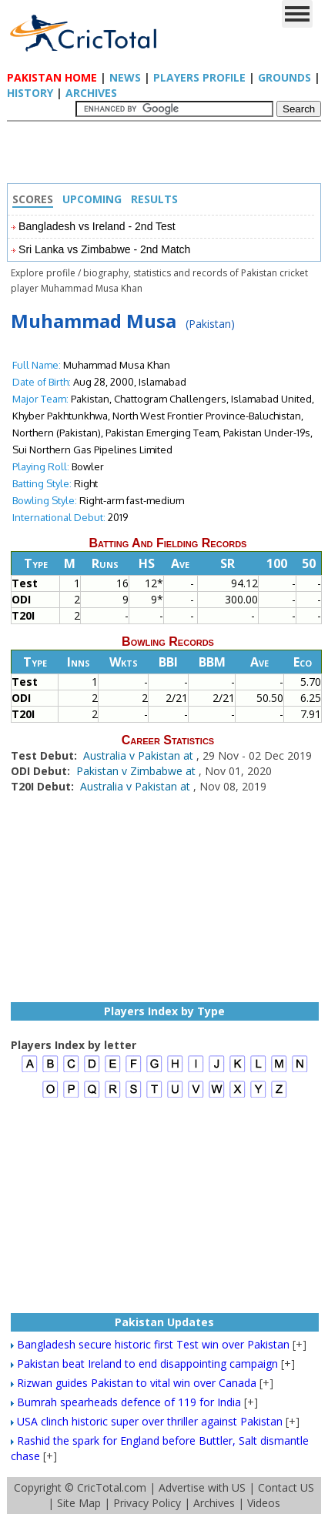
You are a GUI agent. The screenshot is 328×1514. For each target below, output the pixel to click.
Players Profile (199, 77)
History (30, 92)
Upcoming (92, 199)
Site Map (79, 1503)
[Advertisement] (168, 156)
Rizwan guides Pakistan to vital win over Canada (136, 1382)
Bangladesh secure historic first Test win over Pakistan (153, 1344)
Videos (263, 1503)
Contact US (286, 1487)
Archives (91, 92)
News (125, 77)
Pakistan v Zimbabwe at (137, 771)
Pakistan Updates (164, 1322)
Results (154, 199)
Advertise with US (202, 1487)
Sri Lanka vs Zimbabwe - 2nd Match (104, 249)
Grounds (284, 77)
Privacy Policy (147, 1503)
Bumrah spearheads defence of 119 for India (129, 1402)
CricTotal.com (111, 1487)
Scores (32, 199)
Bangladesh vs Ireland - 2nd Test (97, 226)
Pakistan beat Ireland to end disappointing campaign (147, 1363)
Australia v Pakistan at (139, 755)
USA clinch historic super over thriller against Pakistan (150, 1421)
